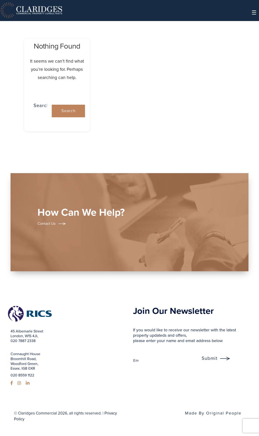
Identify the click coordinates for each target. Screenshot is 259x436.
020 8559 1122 (22, 375)
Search (57, 90)
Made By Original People (213, 413)
